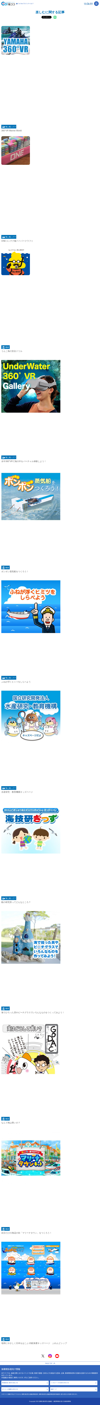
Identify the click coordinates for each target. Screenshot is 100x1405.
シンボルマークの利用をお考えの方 (60, 1382)
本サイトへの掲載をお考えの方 (10, 1389)
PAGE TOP (50, 1363)
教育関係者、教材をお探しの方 (10, 1382)
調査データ (53, 1389)
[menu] (96, 3)
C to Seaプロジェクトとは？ (25, 3)
